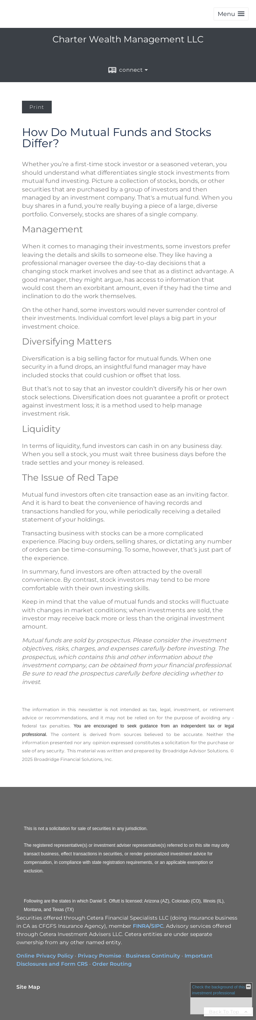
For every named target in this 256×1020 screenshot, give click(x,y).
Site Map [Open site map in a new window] (28, 987)
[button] (231, 13)
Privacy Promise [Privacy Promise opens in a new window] (99, 955)
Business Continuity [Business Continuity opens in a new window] (153, 955)
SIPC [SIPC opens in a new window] (157, 926)
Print (36, 107)
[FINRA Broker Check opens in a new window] (221, 998)
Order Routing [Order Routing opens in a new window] (112, 964)
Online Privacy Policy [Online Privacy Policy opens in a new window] (44, 955)
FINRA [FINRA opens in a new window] (141, 926)
